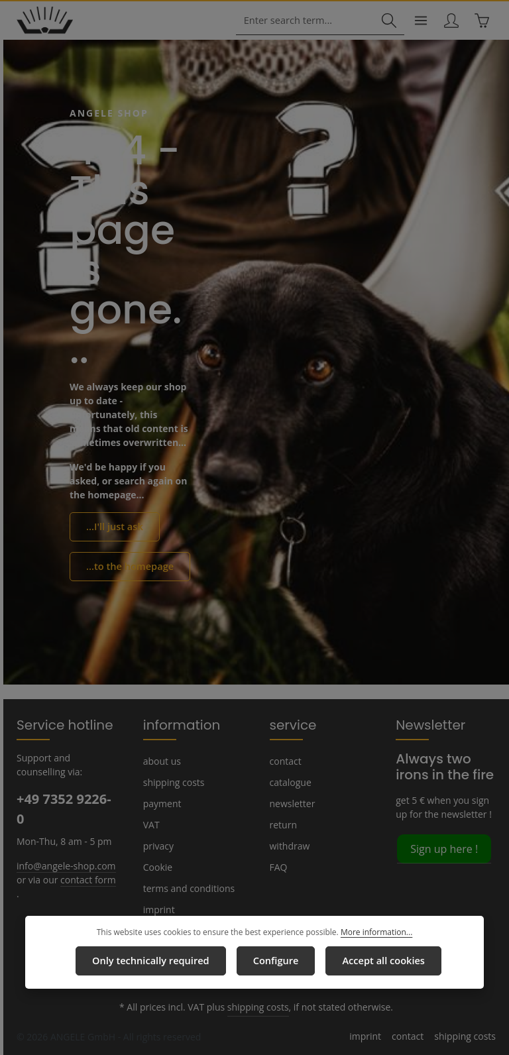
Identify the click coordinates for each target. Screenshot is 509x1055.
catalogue (290, 782)
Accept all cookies (379, 961)
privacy (157, 845)
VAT (151, 824)
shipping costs (172, 782)
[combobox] (306, 21)
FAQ (279, 866)
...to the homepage (127, 566)
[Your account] (450, 21)
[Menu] (419, 21)
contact (285, 760)
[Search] (387, 21)
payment (161, 803)
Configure (274, 961)
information (176, 724)
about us (161, 760)
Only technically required (152, 961)
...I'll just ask (113, 527)
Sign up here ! (443, 848)
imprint (157, 909)
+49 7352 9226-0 (63, 808)
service (290, 724)
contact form (83, 878)
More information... (372, 933)
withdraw (288, 845)
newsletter (291, 803)
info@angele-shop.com (64, 865)
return (282, 824)
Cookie (157, 866)
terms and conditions (186, 888)
